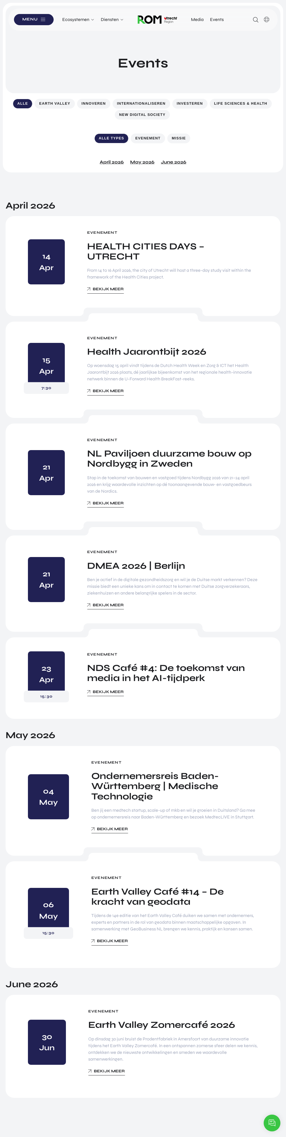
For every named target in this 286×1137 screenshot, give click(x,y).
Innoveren (94, 103)
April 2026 (112, 162)
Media (197, 19)
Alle (22, 103)
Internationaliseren (141, 103)
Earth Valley (54, 103)
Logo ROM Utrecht (157, 19)
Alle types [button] (111, 138)
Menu (30, 19)
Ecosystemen (75, 19)
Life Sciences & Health (240, 103)
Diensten (110, 19)
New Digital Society (142, 115)
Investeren (190, 103)
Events (217, 19)
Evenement (147, 138)
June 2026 (173, 162)
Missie (179, 138)
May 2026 (142, 162)
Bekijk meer (108, 289)
